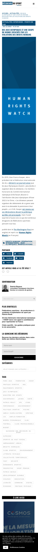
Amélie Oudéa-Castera (12, 413)
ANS (24, 384)
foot (5, 461)
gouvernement (24, 406)
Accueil (5, 13)
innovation (19, 479)
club (27, 420)
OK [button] (5, 547)
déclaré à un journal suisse (20, 183)
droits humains (13, 241)
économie (7, 486)
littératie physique (11, 454)
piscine (26, 409)
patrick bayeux (9, 472)
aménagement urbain (12, 443)
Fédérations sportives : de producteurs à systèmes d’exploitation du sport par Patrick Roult (18, 312)
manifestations (25, 244)
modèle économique (12, 420)
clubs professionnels (24, 424)
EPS (20, 402)
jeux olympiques (15, 243)
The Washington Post (22, 229)
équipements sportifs (12, 388)
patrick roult (9, 402)
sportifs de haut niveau (14, 439)
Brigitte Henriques (11, 447)
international (12, 243)
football (7, 424)
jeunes (21, 399)
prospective (8, 468)
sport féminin (23, 468)
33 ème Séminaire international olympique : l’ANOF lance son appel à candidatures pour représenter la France (18, 320)
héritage (29, 413)
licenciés (7, 483)
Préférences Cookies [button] (17, 547)
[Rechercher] (34, 299)
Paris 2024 (7, 381)
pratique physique (23, 486)
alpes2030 (7, 436)
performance (8, 406)
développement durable (13, 475)
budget (6, 427)
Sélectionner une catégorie (15, 369)
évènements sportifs (12, 465)
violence (7, 479)
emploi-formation (17, 417)
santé (29, 399)
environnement (26, 450)
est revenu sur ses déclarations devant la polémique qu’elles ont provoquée (18, 212)
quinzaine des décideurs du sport (18, 431)
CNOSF (31, 381)
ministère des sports (12, 395)
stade (28, 402)
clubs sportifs (9, 450)
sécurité (14, 461)
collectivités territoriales (15, 457)
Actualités (14, 13)
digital (29, 483)
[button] (7, 254)
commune (19, 483)
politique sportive (11, 409)
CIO (4, 417)
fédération (26, 241)
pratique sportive (11, 384)
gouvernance (9, 399)
